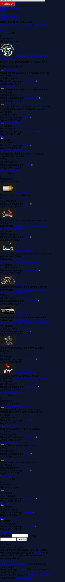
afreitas (28, 512)
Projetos (23, 228)
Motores (28, 378)
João (38, 552)
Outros (44, 378)
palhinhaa (29, 498)
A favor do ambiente (11, 123)
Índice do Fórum (9, 19)
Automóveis (22, 314)
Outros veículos (24, 345)
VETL (27, 164)
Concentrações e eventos (14, 406)
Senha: (32, 535)
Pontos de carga (9, 70)
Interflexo (5, 490)
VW (37, 323)
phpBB (23, 569)
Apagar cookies (18, 563)
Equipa (4, 563)
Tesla (20, 323)
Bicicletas (21, 284)
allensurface (31, 131)
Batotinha (29, 81)
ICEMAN (29, 526)
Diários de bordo (9, 228)
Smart (13, 323)
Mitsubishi (26, 320)
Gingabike (5, 504)
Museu (3, 137)
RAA (26, 117)
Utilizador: (5, 535)
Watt (2, 518)
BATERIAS (22, 192)
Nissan (36, 320)
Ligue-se (6, 532)
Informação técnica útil (12, 103)
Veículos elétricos (9, 170)
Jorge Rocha (31, 97)
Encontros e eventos (11, 392)
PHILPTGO (30, 386)
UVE (26, 420)
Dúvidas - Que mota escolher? (30, 225)
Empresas (5, 476)
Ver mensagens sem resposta (16, 24)
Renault (4, 323)
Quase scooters (24, 250)
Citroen (44, 323)
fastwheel (29, 359)
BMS (36, 378)
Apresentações (8, 86)
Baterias (18, 378)
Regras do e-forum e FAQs (14, 150)
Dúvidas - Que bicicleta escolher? (32, 289)
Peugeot (46, 320)
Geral (3, 30)
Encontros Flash (9, 426)
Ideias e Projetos (9, 442)
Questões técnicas (26, 372)
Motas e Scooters (25, 217)
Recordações (7, 459)
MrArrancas (30, 300)
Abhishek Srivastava (40, 575)
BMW (16, 320)
